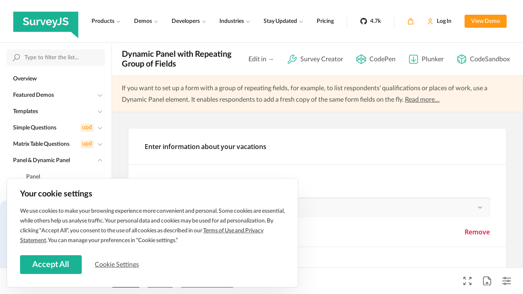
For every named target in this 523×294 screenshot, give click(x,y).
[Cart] (410, 21)
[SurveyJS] (45, 21)
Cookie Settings (118, 264)
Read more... (422, 99)
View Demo (485, 21)
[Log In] (439, 21)
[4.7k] (370, 21)
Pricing (325, 21)
